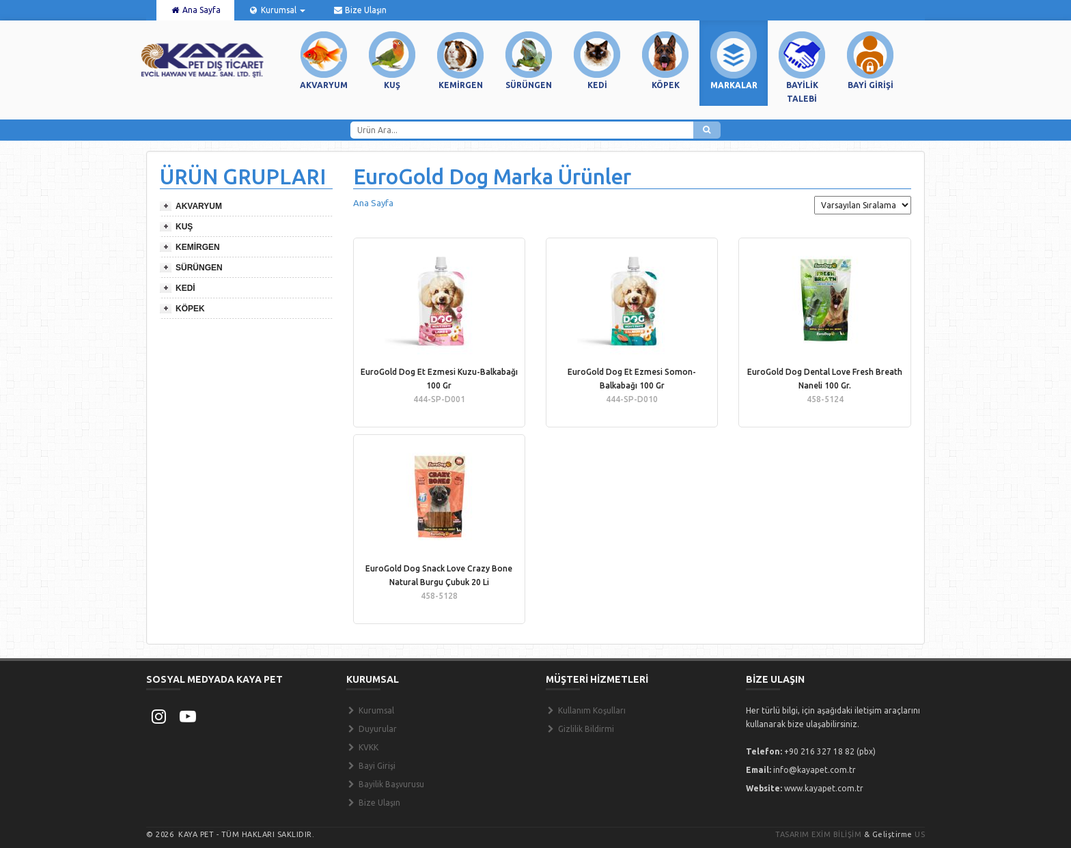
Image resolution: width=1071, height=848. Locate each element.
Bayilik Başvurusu (385, 784)
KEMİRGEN (198, 247)
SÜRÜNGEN (199, 267)
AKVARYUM (199, 206)
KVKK (362, 747)
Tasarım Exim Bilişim (818, 834)
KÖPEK (190, 308)
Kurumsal (276, 9)
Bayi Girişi (370, 765)
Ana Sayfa (195, 9)
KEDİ (185, 288)
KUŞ (184, 226)
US (920, 834)
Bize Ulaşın (360, 9)
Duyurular (371, 728)
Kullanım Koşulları (586, 710)
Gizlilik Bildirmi (580, 728)
